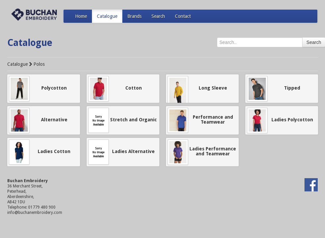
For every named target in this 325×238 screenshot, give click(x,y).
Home (81, 16)
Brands (134, 16)
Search (158, 16)
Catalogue (107, 16)
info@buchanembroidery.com (34, 212)
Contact (183, 16)
